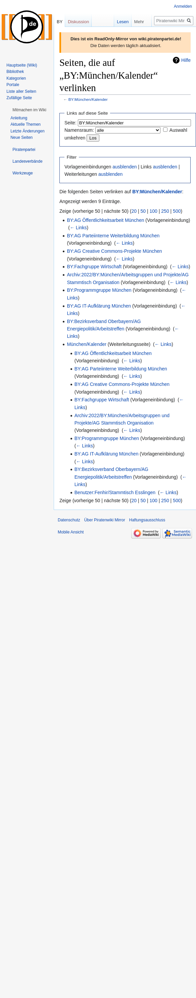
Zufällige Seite (19, 97)
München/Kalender (86, 344)
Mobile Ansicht (71, 532)
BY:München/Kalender (88, 99)
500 (177, 211)
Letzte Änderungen (27, 131)
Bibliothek (15, 71)
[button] (29, 110)
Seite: (70, 122)
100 (153, 211)
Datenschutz (69, 520)
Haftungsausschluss (147, 520)
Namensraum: (79, 130)
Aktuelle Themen (25, 124)
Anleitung (18, 118)
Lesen (117, 21)
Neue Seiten (21, 137)
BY (59, 21)
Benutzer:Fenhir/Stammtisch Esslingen (115, 492)
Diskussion (78, 21)
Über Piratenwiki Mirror (104, 520)
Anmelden (183, 6)
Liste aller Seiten (21, 91)
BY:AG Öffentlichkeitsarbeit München (105, 220)
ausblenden (124, 166)
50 (143, 211)
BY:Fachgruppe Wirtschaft (94, 266)
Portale (12, 84)
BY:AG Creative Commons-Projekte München (114, 251)
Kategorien (16, 78)
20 (134, 211)
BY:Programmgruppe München (99, 290)
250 (165, 211)
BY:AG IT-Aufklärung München (99, 306)
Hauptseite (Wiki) (21, 65)
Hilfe (186, 60)
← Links (78, 227)
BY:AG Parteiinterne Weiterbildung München (113, 235)
